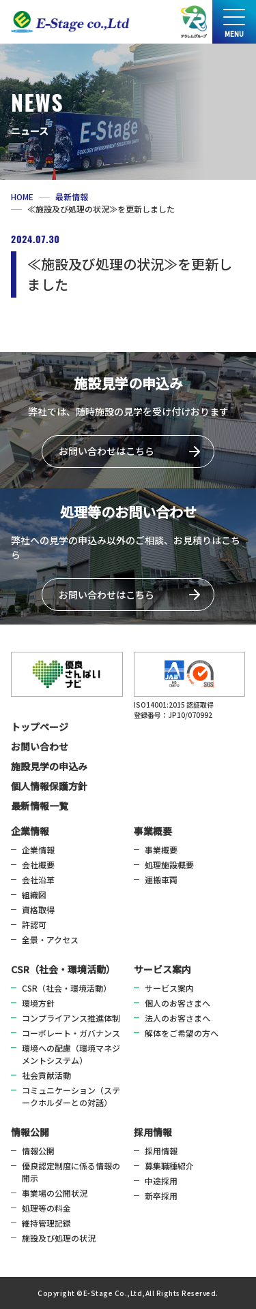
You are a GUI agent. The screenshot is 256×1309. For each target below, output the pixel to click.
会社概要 (38, 864)
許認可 (34, 924)
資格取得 (38, 909)
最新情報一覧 (39, 806)
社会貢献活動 (46, 1075)
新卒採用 (161, 1195)
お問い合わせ (39, 746)
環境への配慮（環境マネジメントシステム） (71, 1054)
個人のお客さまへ (177, 1003)
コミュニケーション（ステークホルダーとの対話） (71, 1096)
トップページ (39, 727)
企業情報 (30, 831)
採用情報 (153, 1132)
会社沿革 (38, 879)
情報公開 (30, 1132)
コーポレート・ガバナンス (71, 1033)
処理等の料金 (46, 1208)
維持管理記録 (46, 1223)
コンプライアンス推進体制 (71, 1018)
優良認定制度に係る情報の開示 (71, 1172)
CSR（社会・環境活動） (63, 969)
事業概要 (153, 831)
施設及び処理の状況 (59, 1238)
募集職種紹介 (169, 1165)
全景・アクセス (50, 939)
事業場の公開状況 (54, 1193)
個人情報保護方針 (49, 786)
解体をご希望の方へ (181, 1033)
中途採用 (161, 1180)
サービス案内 (162, 969)
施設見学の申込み (49, 766)
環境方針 (38, 1003)
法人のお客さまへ (177, 1018)
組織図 (34, 894)
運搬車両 (161, 879)
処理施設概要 (169, 864)
